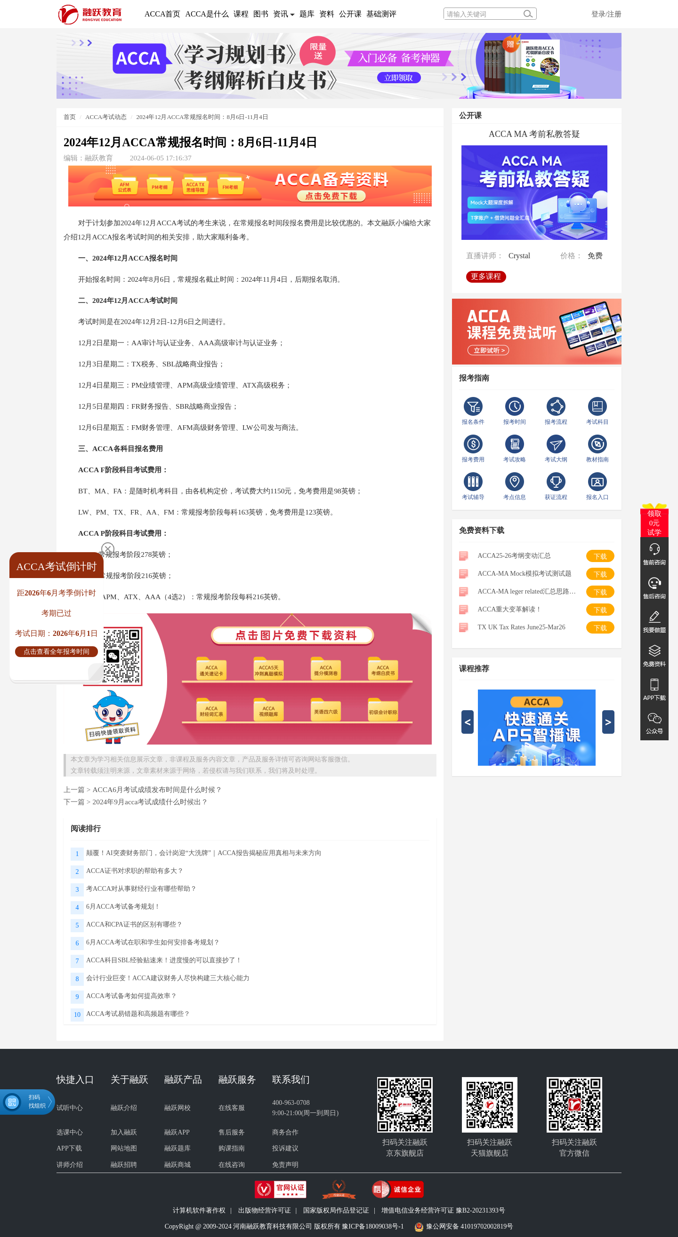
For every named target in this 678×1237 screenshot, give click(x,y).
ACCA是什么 (206, 14)
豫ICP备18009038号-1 (373, 1226)
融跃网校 (177, 1107)
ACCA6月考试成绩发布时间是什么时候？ (157, 789)
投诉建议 (285, 1148)
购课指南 (231, 1148)
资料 (326, 14)
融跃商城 (177, 1164)
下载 (600, 556)
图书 (260, 14)
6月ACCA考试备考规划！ (123, 906)
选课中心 (69, 1132)
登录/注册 (606, 14)
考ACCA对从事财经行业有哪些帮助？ (141, 888)
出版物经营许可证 (264, 1210)
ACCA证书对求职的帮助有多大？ (135, 870)
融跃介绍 (124, 1107)
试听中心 (69, 1107)
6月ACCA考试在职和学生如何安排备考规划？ (153, 942)
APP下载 (69, 1148)
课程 (241, 14)
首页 (70, 116)
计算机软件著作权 (199, 1210)
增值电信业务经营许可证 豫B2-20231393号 (443, 1210)
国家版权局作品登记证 (336, 1210)
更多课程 (487, 273)
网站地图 (124, 1148)
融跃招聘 (124, 1164)
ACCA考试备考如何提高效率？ (131, 995)
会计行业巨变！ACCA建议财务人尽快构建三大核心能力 (168, 978)
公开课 (350, 14)
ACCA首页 (162, 14)
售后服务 (231, 1132)
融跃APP (177, 1132)
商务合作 (285, 1132)
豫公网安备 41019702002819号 (470, 1226)
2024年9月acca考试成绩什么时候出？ (150, 802)
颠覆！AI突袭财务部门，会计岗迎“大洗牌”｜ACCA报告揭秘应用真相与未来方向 (204, 852)
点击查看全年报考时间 (56, 651)
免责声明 (285, 1164)
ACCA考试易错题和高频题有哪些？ (138, 1013)
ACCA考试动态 (106, 116)
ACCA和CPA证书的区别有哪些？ (134, 924)
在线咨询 (231, 1164)
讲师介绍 (69, 1164)
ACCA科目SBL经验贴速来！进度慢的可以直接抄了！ (164, 960)
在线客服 (231, 1107)
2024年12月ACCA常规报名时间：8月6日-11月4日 (202, 116)
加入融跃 (124, 1132)
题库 (307, 14)
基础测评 (381, 14)
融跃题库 (177, 1148)
